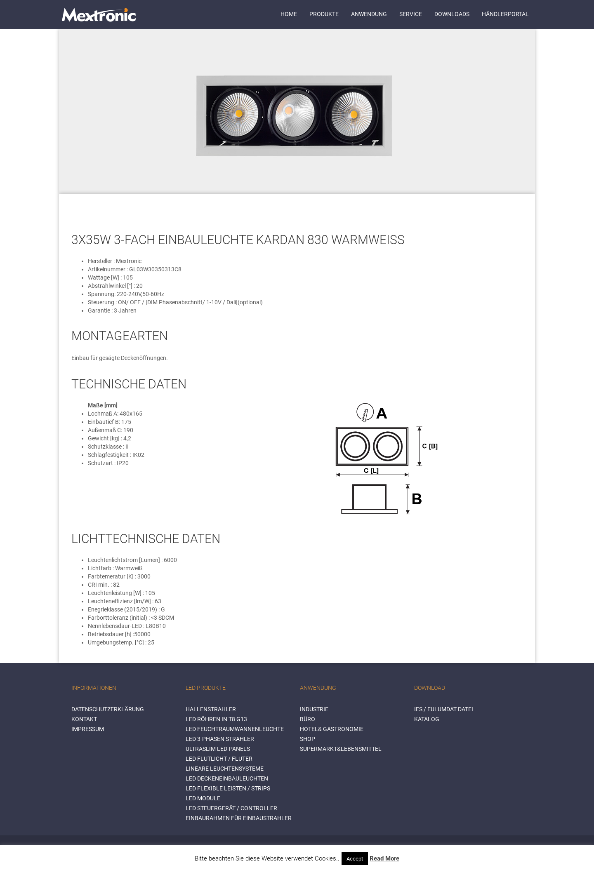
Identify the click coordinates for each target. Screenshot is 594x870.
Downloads (451, 14)
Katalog (426, 719)
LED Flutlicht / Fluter (219, 758)
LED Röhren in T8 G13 (216, 719)
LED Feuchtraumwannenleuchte (235, 729)
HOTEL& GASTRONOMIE (331, 729)
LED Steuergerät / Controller (231, 808)
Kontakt (84, 719)
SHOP (307, 739)
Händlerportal (505, 14)
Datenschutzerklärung (107, 709)
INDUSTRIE (314, 709)
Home (288, 14)
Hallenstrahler (211, 709)
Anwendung (369, 14)
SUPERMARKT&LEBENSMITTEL (341, 748)
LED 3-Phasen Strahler (220, 739)
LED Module (203, 798)
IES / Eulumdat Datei (443, 709)
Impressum (87, 729)
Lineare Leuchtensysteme (225, 768)
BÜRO (307, 719)
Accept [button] (354, 859)
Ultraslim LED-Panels (218, 748)
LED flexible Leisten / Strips (228, 788)
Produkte (324, 14)
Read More (384, 858)
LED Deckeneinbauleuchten (227, 778)
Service (410, 14)
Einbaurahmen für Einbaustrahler (239, 818)
